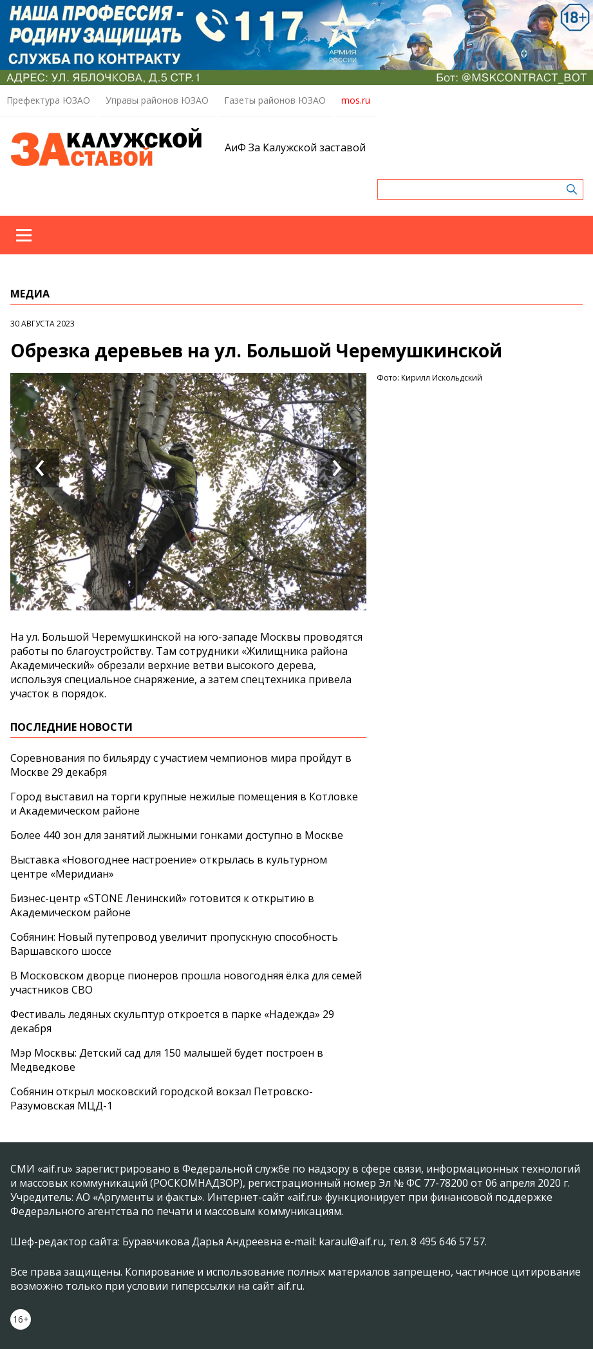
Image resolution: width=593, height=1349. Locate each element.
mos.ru (355, 100)
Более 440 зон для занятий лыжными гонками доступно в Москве (176, 835)
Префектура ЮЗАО (48, 100)
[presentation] (40, 468)
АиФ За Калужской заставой (295, 147)
